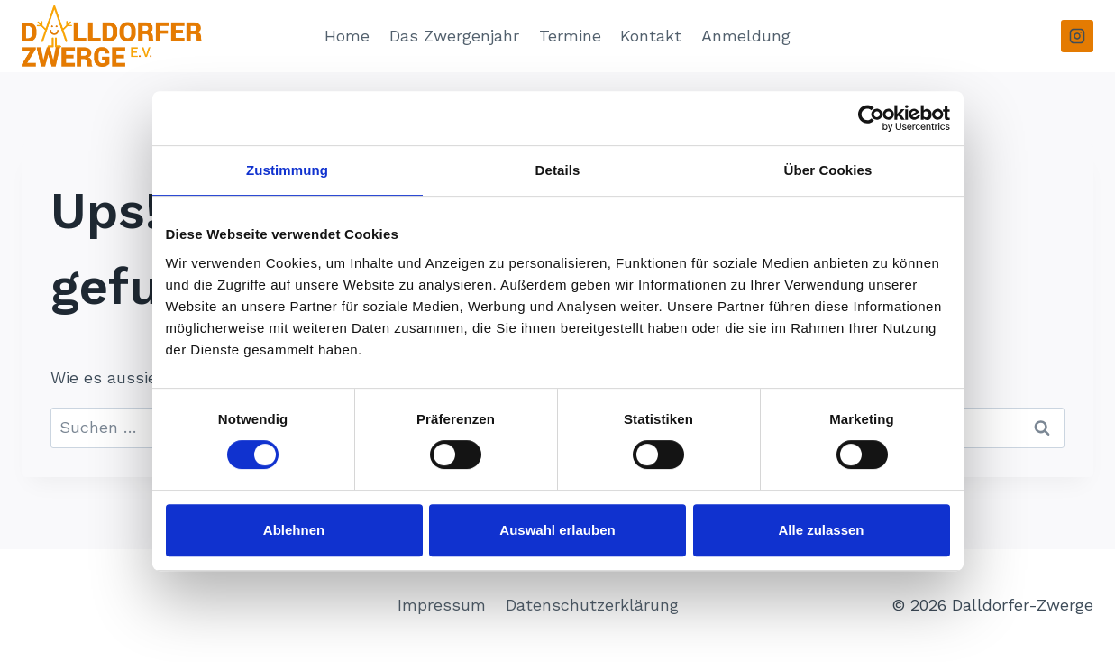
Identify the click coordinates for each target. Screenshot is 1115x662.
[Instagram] (1077, 36)
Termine (570, 35)
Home (347, 35)
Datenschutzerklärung (592, 604)
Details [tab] (557, 170)
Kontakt (650, 35)
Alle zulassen (821, 530)
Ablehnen (293, 530)
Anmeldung (746, 35)
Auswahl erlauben (557, 530)
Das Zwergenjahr (454, 35)
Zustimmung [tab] (287, 170)
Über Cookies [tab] (828, 170)
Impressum (442, 604)
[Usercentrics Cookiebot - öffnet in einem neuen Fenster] (871, 118)
